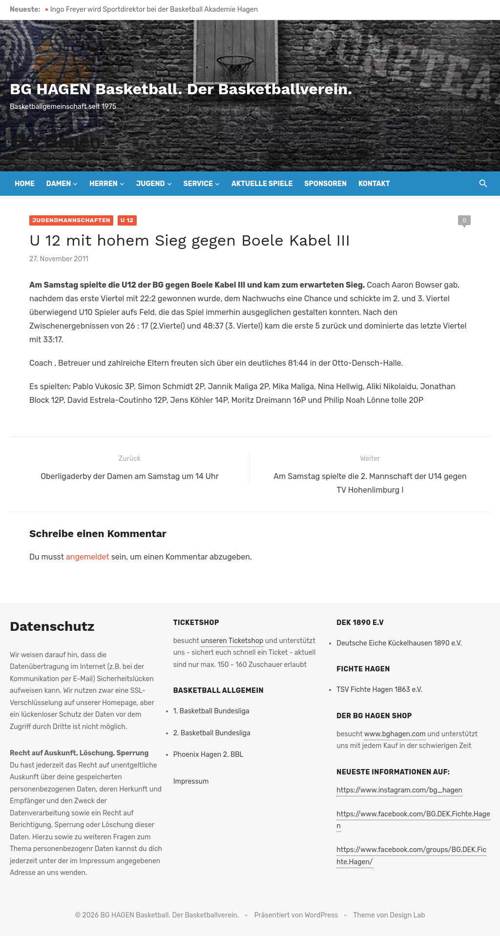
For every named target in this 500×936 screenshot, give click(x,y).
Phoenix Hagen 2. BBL (208, 754)
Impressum (191, 781)
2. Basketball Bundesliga (211, 733)
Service (198, 184)
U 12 (127, 220)
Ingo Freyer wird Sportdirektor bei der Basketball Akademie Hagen (154, 9)
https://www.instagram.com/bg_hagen (399, 790)
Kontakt (374, 184)
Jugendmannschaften (71, 220)
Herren (103, 184)
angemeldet (87, 557)
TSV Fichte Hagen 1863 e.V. (379, 690)
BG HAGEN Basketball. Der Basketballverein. (181, 89)
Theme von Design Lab (389, 915)
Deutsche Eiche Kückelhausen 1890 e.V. (399, 643)
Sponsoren (325, 184)
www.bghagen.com (395, 734)
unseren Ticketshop (232, 641)
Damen (58, 184)
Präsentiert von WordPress (296, 915)
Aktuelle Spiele (261, 184)
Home (25, 184)
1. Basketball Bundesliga (211, 711)
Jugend (150, 184)
